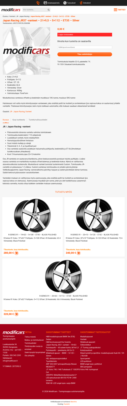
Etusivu (5, 16)
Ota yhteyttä (29, 355)
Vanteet (12, 16)
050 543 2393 (15, 355)
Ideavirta (73, 401)
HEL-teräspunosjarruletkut (56, 358)
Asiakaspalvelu (51, 3)
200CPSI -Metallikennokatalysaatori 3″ (61, 374)
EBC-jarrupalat (86, 366)
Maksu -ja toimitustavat (34, 339)
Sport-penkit (85, 358)
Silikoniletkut (85, 344)
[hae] (48, 9)
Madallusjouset (86, 336)
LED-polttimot (85, 361)
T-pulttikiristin (51, 361)
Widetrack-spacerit (87, 342)
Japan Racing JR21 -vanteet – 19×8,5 (61, 344)
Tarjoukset (69, 3)
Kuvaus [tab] (6, 120)
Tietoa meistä (30, 336)
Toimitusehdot (30, 342)
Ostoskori (85, 3)
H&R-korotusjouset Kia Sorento (58, 342)
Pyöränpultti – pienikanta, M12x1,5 (60, 350)
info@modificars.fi (10, 360)
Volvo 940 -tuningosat (89, 369)
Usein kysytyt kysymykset (35, 352)
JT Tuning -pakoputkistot (90, 347)
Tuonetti (67, 403)
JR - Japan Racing (22, 16)
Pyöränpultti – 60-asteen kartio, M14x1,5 (62, 347)
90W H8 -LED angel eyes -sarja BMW (60, 383)
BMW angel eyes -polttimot (91, 363)
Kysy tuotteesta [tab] (19, 120)
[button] (16, 253)
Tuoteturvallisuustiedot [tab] (38, 120)
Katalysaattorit (86, 350)
